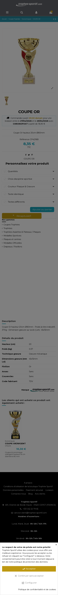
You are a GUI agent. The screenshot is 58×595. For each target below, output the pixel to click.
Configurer (29, 583)
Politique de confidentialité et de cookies (37, 589)
